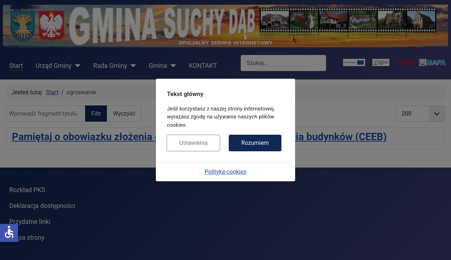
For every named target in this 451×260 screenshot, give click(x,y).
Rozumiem (255, 142)
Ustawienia (193, 142)
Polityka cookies (225, 171)
